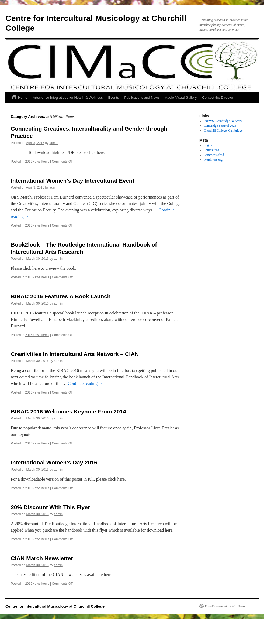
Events (113, 97)
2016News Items (37, 161)
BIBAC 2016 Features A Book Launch (61, 296)
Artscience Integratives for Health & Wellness (68, 97)
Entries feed (211, 150)
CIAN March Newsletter (42, 558)
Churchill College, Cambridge (223, 130)
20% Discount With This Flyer (50, 507)
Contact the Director (217, 97)
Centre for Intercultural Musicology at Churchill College (55, 606)
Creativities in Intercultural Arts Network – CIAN (75, 354)
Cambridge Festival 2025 (220, 126)
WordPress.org (213, 160)
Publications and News (142, 97)
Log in (208, 145)
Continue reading (85, 383)
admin (53, 143)
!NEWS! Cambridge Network (223, 121)
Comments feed (214, 155)
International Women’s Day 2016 (54, 462)
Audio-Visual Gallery (181, 97)
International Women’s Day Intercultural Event (72, 180)
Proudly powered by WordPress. (225, 606)
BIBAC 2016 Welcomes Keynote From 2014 (68, 411)
